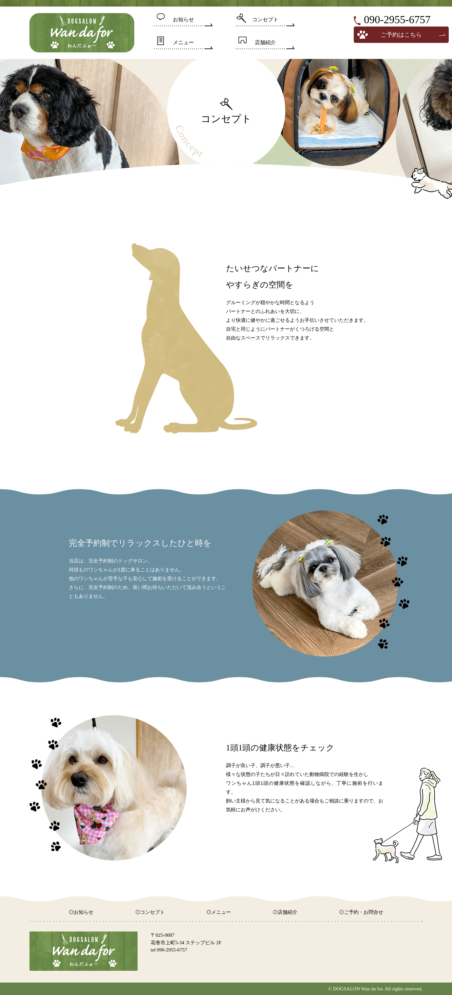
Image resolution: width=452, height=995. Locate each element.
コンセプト (265, 19)
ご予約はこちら (401, 34)
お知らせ (183, 19)
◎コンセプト (150, 912)
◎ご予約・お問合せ (361, 912)
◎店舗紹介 (285, 912)
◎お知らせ (81, 912)
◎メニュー (218, 912)
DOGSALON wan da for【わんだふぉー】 (81, 32)
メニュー (183, 42)
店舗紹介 (265, 42)
